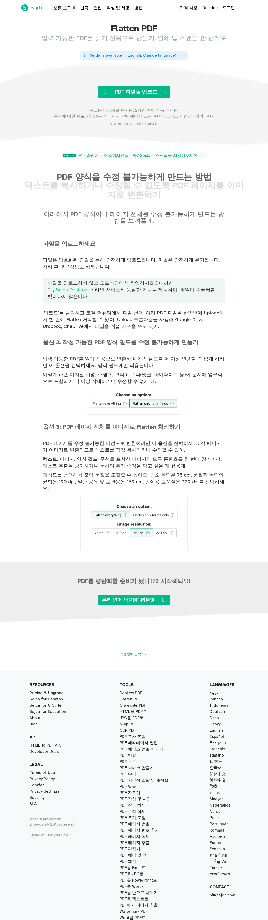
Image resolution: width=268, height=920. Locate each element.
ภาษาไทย (218, 855)
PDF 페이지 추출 (135, 693)
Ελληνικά (218, 743)
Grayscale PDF (133, 899)
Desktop (210, 8)
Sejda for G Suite (45, 705)
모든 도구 (65, 8)
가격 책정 (188, 8)
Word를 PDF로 (133, 843)
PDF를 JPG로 (132, 818)
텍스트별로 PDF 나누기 (141, 724)
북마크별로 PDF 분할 (139, 699)
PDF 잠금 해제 (133, 868)
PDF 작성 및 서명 (135, 793)
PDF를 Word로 (133, 836)
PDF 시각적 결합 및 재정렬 (144, 737)
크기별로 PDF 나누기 (139, 718)
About (35, 718)
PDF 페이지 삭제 (135, 774)
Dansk (215, 718)
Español (217, 737)
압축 (84, 8)
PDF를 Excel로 (133, 849)
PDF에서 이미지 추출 (139, 905)
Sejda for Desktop (46, 699)
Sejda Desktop (71, 290)
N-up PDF (128, 874)
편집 (97, 8)
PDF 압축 (128, 755)
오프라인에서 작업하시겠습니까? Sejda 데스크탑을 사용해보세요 (133, 155)
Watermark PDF (134, 830)
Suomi (215, 843)
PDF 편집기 (130, 787)
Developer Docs (44, 751)
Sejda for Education (48, 712)
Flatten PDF (130, 911)
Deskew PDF (131, 780)
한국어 (216, 768)
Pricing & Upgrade (47, 693)
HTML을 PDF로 (133, 886)
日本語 (216, 762)
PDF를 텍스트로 (134, 799)
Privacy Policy (42, 779)
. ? (129, 55)
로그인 (229, 8)
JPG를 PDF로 (132, 824)
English (216, 730)
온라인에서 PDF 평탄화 (134, 600)
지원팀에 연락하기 (134, 654)
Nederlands (220, 805)
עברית (215, 793)
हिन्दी (213, 787)
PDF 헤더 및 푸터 (135, 805)
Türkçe (216, 868)
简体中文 (218, 774)
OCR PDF (128, 893)
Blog (34, 724)
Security (37, 798)
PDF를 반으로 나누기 (139, 705)
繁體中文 (218, 780)
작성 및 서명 (118, 8)
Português (219, 824)
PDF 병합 (128, 743)
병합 (138, 8)
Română (217, 830)
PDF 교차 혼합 (133, 730)
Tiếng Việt (219, 861)
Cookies (37, 785)
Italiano (217, 755)
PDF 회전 (128, 861)
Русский (217, 836)
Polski (215, 818)
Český (215, 724)
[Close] (184, 55)
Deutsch (217, 712)
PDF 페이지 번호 (135, 812)
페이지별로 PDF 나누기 (141, 712)
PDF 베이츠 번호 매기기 (141, 749)
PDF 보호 (128, 855)
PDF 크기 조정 (133, 880)
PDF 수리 (128, 762)
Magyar (216, 799)
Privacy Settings (44, 791)
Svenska (217, 849)
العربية (215, 693)
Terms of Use (42, 773)
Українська (220, 874)
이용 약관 (117, 124)
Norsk (215, 812)
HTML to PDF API (46, 745)
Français (217, 749)
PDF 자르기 (130, 768)
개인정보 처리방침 (144, 124)
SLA (33, 804)
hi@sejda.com (222, 895)
